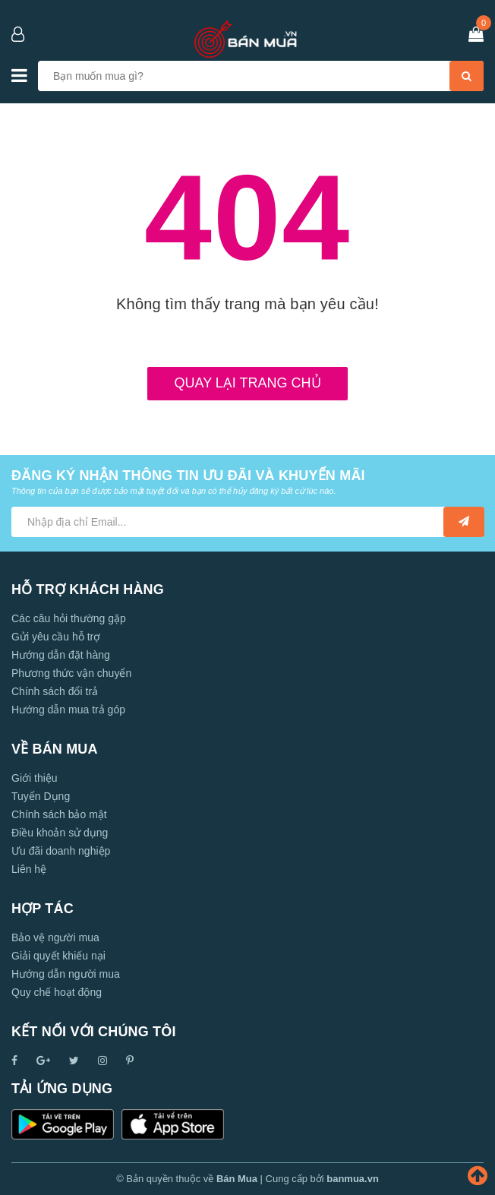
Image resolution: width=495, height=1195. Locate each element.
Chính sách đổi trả (54, 691)
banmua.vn (352, 1178)
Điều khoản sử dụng (59, 833)
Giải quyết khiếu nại (58, 956)
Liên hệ (28, 869)
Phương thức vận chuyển (71, 673)
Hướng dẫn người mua (65, 974)
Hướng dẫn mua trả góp (68, 709)
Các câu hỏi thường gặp (68, 618)
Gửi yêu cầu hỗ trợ (55, 637)
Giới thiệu (34, 778)
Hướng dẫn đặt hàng (60, 655)
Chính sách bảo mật (59, 814)
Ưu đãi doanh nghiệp (60, 851)
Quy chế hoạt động (56, 992)
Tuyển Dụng (40, 796)
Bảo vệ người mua (55, 937)
